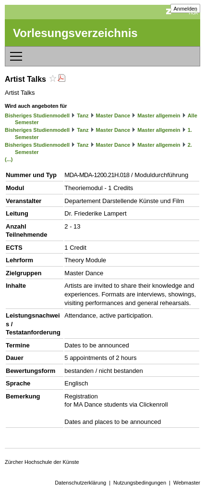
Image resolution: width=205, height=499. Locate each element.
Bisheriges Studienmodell (37, 115)
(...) (9, 159)
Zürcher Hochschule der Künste (42, 462)
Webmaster (186, 483)
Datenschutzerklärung (80, 483)
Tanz (82, 115)
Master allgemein (158, 115)
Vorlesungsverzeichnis (75, 32)
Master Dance (113, 115)
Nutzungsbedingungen (139, 483)
